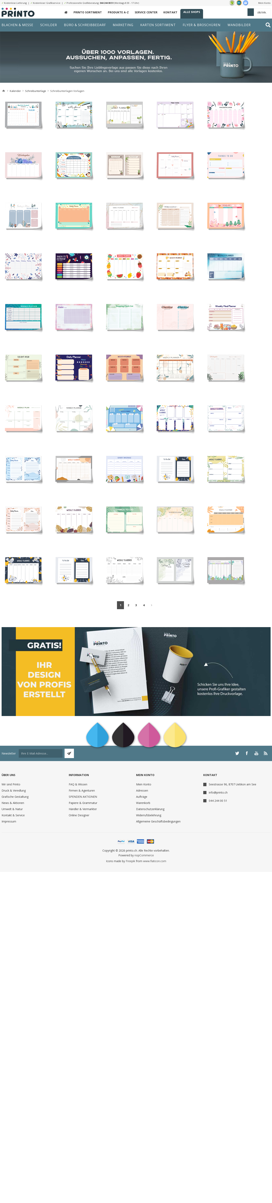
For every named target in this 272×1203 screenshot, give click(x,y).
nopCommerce (144, 855)
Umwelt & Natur (12, 809)
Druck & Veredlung (14, 790)
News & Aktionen (13, 803)
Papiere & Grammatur (83, 803)
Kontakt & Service (13, 815)
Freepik (130, 861)
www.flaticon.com (154, 861)
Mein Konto (264, 2)
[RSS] (266, 753)
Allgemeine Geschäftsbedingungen (158, 821)
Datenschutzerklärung (150, 809)
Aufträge (141, 797)
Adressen (142, 790)
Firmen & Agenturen (82, 790)
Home (4, 91)
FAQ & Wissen (78, 784)
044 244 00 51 (107, 2)
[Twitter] (237, 753)
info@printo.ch (218, 792)
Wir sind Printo (11, 784)
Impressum (9, 821)
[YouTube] (256, 753)
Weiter (151, 605)
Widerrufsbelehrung (148, 815)
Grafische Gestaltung (15, 797)
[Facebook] (247, 753)
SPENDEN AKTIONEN (83, 797)
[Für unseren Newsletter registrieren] (41, 753)
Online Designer (79, 815)
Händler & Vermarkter (83, 809)
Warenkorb (143, 803)
